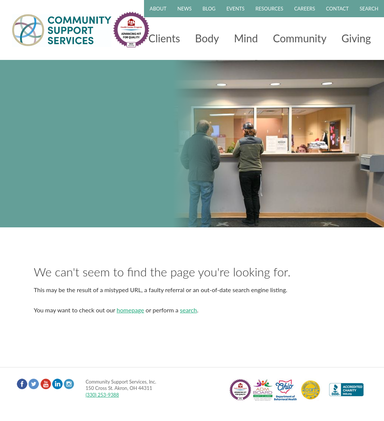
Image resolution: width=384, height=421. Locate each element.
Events (235, 9)
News (184, 9)
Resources (269, 9)
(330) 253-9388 (102, 395)
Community (300, 38)
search (188, 310)
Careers (304, 9)
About (158, 9)
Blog (209, 9)
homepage (130, 310)
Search (369, 9)
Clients (164, 38)
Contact (337, 9)
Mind (246, 38)
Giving (356, 38)
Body (207, 38)
